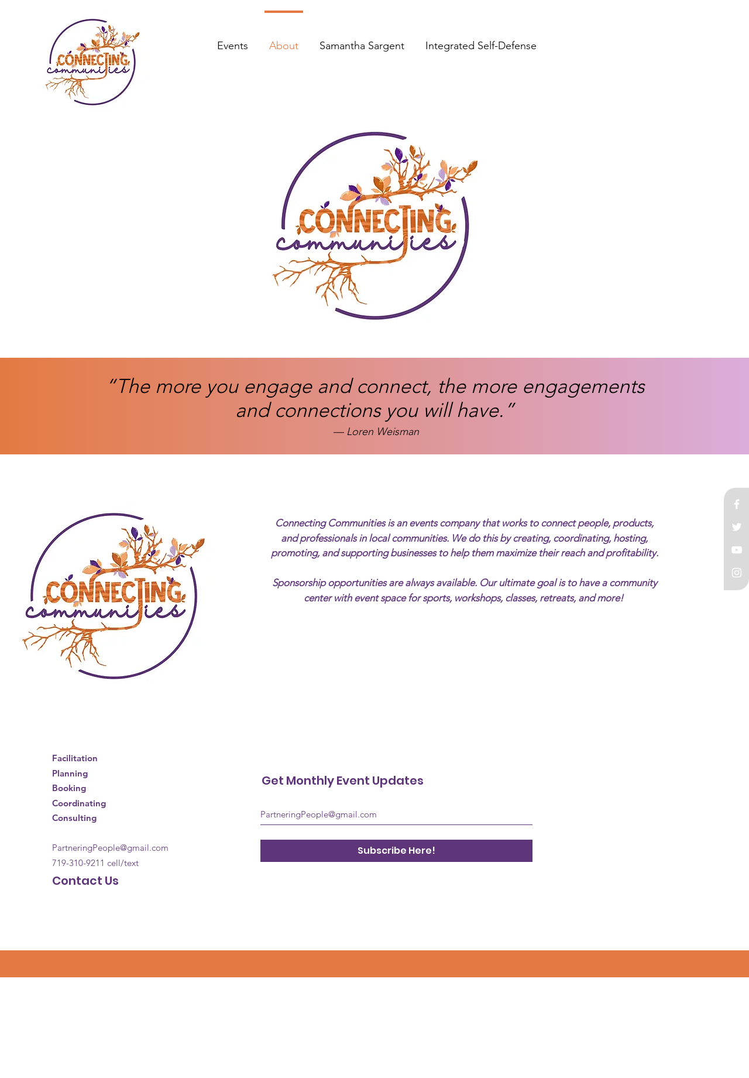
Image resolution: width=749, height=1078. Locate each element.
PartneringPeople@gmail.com (110, 847)
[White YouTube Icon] (736, 549)
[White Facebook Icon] (736, 504)
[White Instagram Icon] (736, 572)
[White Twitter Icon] (736, 527)
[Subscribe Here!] (396, 851)
